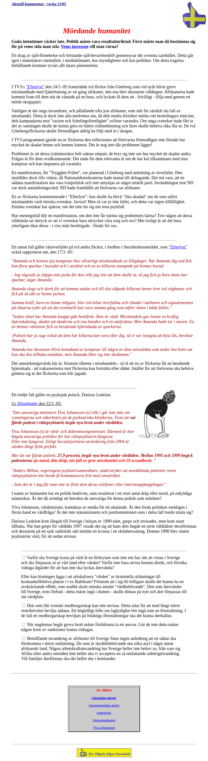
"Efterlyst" (35, 86)
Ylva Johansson (104, 728)
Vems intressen (74, 46)
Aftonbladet (27, 403)
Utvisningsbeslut (104, 720)
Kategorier (104, 713)
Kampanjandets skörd (104, 705)
